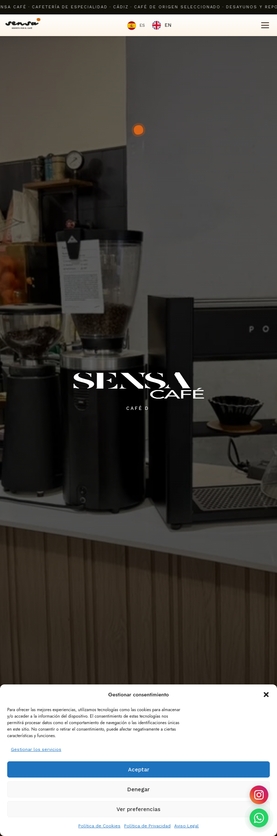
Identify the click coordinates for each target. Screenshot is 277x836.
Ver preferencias (138, 809)
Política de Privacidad (147, 825)
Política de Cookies (99, 825)
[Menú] (265, 25)
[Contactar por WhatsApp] (259, 818)
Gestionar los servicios (36, 749)
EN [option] (167, 25)
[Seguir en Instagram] (259, 794)
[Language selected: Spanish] (149, 25)
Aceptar (138, 769)
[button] (266, 694)
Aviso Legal (186, 825)
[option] (162, 25)
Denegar (138, 789)
